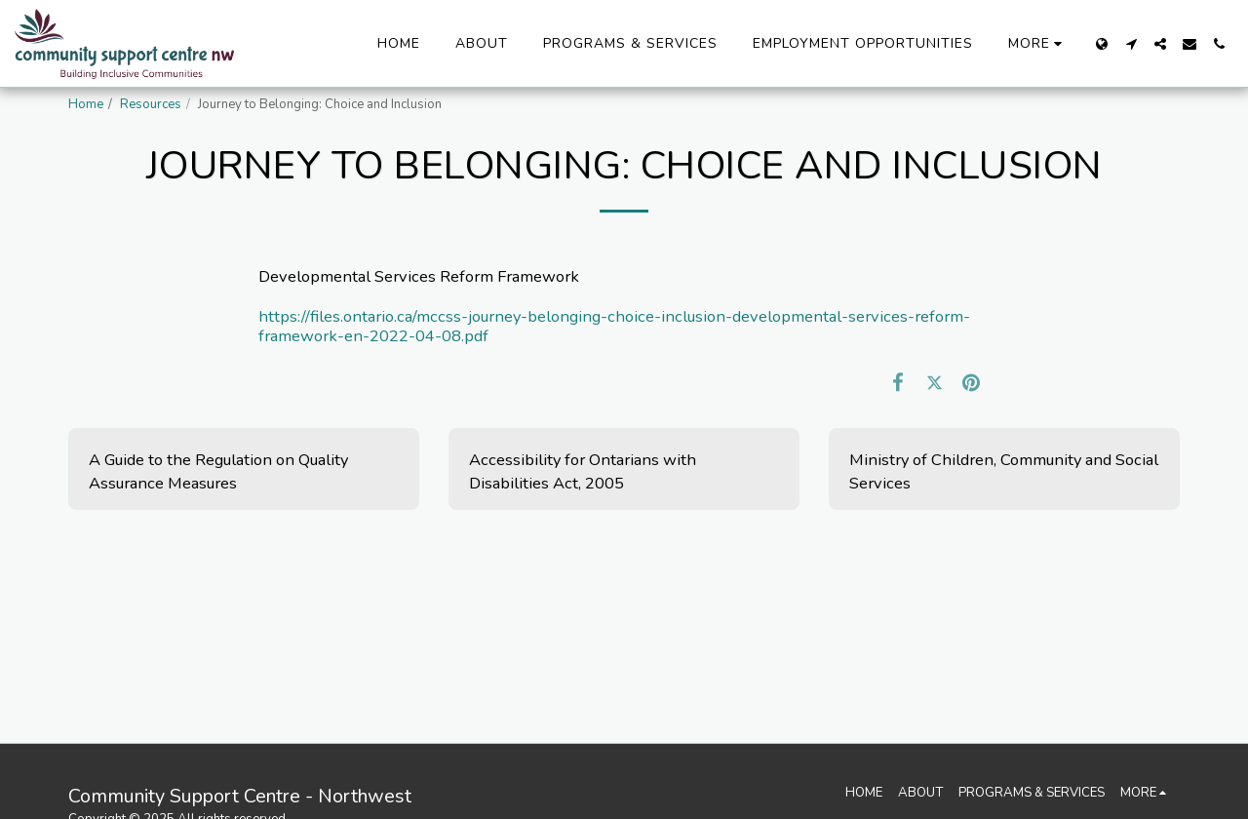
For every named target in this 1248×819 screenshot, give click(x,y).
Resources (150, 104)
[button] (1131, 44)
